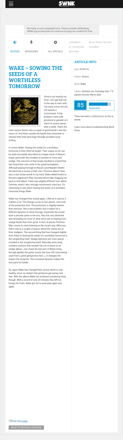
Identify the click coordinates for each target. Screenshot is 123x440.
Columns (94, 47)
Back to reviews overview (26, 427)
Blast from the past (100, 42)
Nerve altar (95, 94)
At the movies (76, 47)
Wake (83, 84)
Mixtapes (74, 52)
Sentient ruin (88, 91)
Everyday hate (102, 91)
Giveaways (74, 42)
